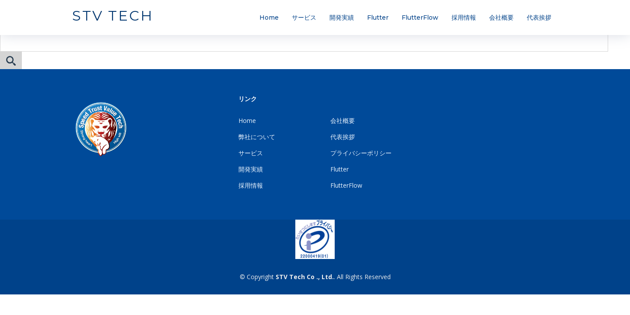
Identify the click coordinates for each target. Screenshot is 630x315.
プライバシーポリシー (361, 153)
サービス (304, 17)
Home (269, 17)
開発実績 (341, 17)
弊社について (256, 137)
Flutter (377, 17)
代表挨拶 (539, 17)
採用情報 (464, 17)
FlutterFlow (420, 17)
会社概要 (501, 17)
